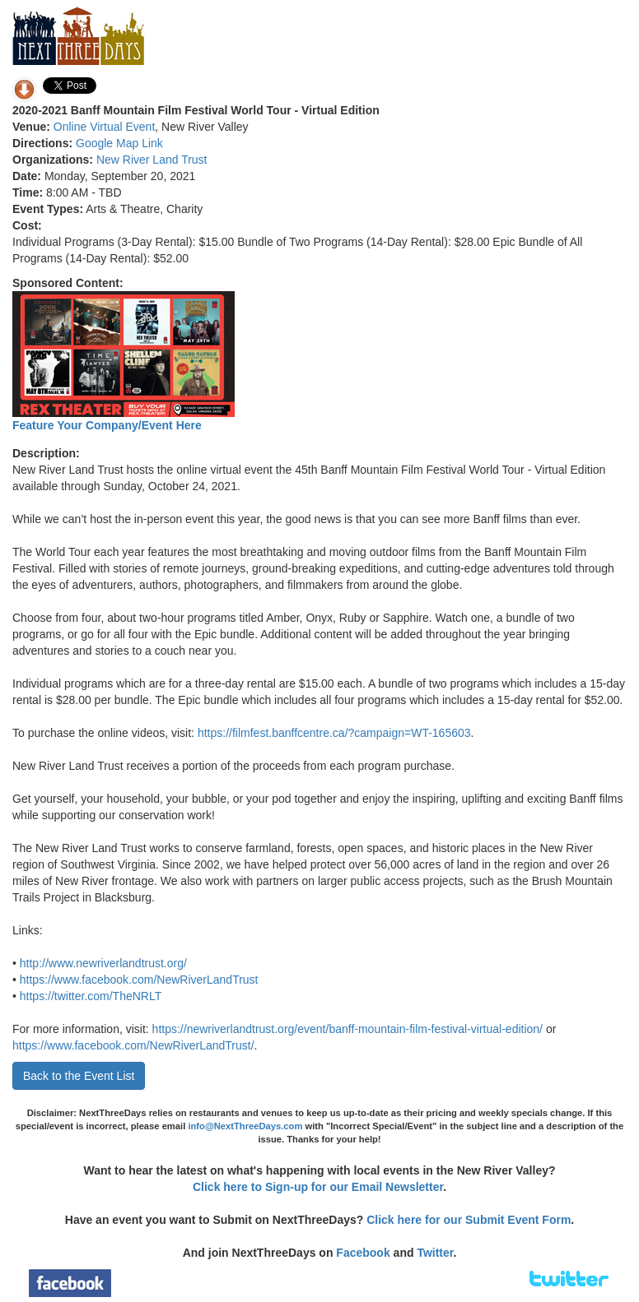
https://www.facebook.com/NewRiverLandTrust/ (133, 1045)
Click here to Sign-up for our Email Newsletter (318, 1186)
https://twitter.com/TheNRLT (90, 996)
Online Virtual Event (104, 126)
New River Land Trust (152, 159)
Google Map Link (119, 143)
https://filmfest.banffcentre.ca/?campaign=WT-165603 (334, 732)
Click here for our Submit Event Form (468, 1219)
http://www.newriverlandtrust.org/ (103, 963)
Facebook (362, 1252)
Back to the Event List (78, 1075)
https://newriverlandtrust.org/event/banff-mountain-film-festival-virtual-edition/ (347, 1029)
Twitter (435, 1252)
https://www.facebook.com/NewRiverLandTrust (139, 979)
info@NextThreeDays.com (245, 1126)
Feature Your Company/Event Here (107, 425)
